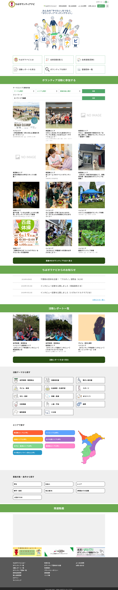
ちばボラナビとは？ (19, 561)
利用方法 (47, 561)
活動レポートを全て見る (59, 359)
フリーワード (17, 95)
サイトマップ (17, 579)
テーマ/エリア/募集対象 (21, 88)
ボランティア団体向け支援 (52, 564)
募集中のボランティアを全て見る (59, 260)
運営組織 (47, 571)
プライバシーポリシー (51, 569)
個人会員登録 (17, 574)
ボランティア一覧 (18, 564)
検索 (93, 98)
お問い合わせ (80, 564)
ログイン (15, 576)
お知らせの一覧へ (98, 300)
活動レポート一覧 (18, 566)
